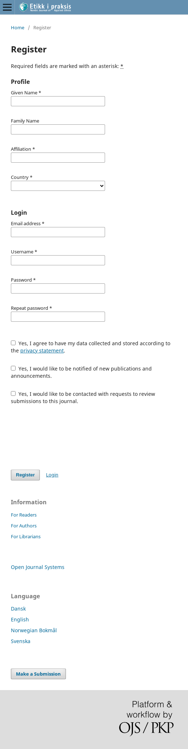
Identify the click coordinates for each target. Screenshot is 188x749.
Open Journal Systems (37, 567)
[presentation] (66, 437)
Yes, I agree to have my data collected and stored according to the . (90, 347)
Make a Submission (38, 674)
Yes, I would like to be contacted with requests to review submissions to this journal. (83, 397)
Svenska (20, 641)
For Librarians (26, 536)
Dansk (18, 608)
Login (52, 474)
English (20, 619)
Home (17, 27)
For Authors (24, 525)
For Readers (24, 515)
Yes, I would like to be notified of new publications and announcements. (81, 372)
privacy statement (42, 350)
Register (25, 475)
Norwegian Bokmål (34, 630)
